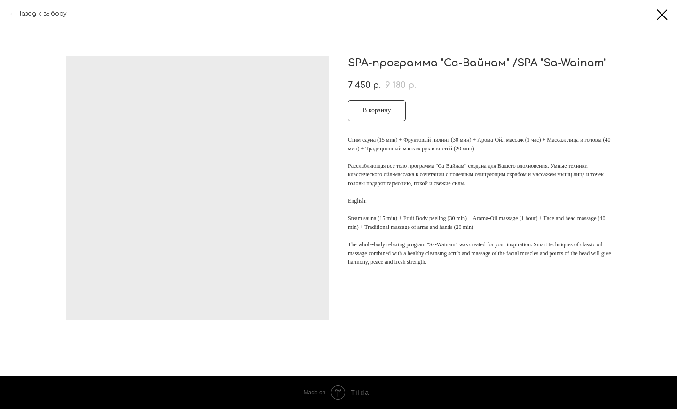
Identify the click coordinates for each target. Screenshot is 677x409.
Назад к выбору (41, 13)
